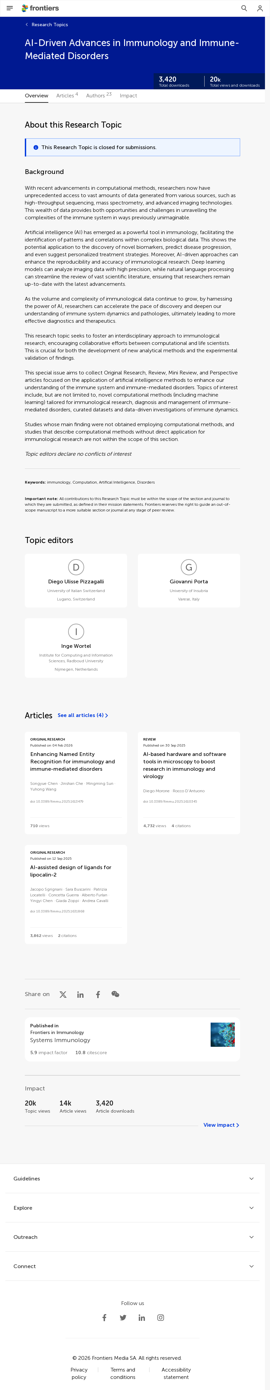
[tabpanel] (132, 633)
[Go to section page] (132, 1039)
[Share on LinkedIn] (80, 994)
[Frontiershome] (41, 8)
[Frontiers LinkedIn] (142, 1318)
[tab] (36, 96)
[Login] (260, 8)
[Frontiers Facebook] (104, 1318)
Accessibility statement (176, 1373)
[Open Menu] (10, 8)
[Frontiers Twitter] (123, 1318)
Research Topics (50, 25)
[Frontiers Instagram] (161, 1318)
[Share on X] (63, 994)
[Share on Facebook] (98, 994)
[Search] (244, 8)
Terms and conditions (123, 1373)
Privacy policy (79, 1373)
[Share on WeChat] (115, 994)
